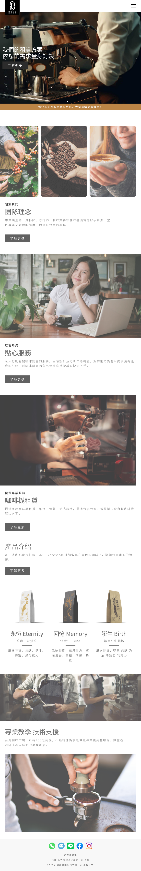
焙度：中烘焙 (70, 653)
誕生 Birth (114, 646)
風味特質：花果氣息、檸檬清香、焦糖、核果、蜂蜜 (70, 667)
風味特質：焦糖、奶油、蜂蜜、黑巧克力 (27, 664)
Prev (4, 57)
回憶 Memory (70, 646)
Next (136, 57)
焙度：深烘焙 (27, 653)
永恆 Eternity (27, 646)
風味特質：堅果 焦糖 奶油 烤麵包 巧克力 (114, 664)
